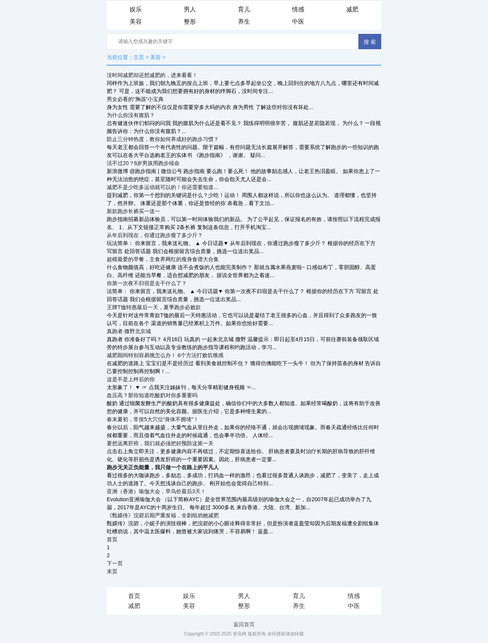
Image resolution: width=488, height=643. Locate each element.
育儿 (244, 9)
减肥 (352, 9)
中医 (298, 21)
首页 (112, 539)
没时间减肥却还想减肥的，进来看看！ (152, 75)
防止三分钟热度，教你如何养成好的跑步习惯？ (163, 139)
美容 (136, 21)
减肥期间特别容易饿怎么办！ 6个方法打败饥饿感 (165, 355)
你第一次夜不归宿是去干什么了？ (147, 283)
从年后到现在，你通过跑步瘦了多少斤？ (155, 235)
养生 (244, 21)
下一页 (115, 563)
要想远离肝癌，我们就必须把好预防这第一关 (160, 443)
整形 (190, 21)
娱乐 (136, 9)
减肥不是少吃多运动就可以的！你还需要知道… (163, 187)
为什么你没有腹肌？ (131, 115)
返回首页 (244, 624)
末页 (112, 571)
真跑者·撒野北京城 (129, 331)
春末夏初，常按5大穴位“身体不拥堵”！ (153, 419)
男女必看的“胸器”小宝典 (135, 99)
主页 (138, 57)
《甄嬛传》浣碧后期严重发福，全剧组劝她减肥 (163, 515)
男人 (190, 9)
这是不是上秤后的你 (131, 379)
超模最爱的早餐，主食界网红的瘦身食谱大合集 (163, 259)
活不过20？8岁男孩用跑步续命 (143, 163)
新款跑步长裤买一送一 (133, 211)
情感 (298, 9)
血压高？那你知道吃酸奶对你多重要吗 (152, 395)
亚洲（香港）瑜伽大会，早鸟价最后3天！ (156, 491)
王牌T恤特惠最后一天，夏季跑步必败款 (154, 307)
